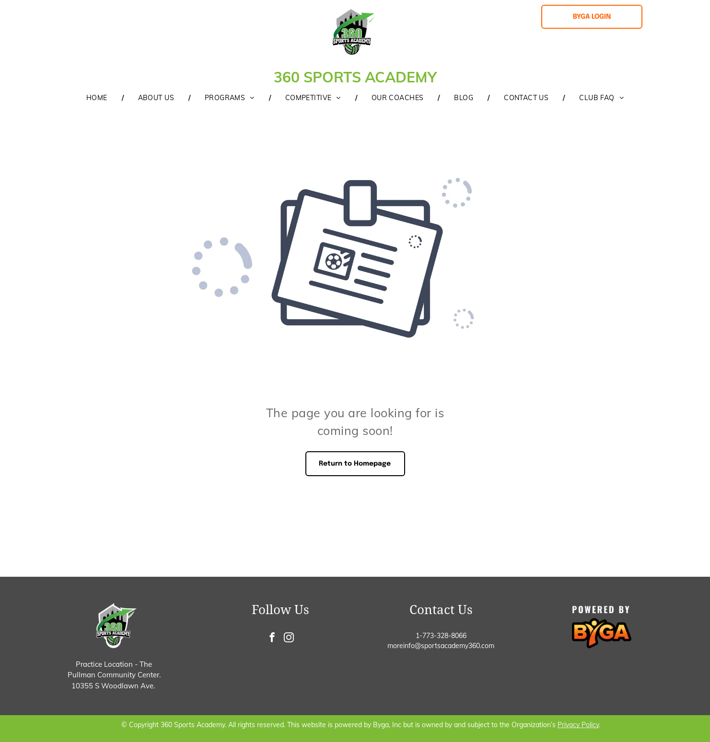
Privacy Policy (578, 724)
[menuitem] (98, 98)
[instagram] (288, 638)
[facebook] (272, 638)
